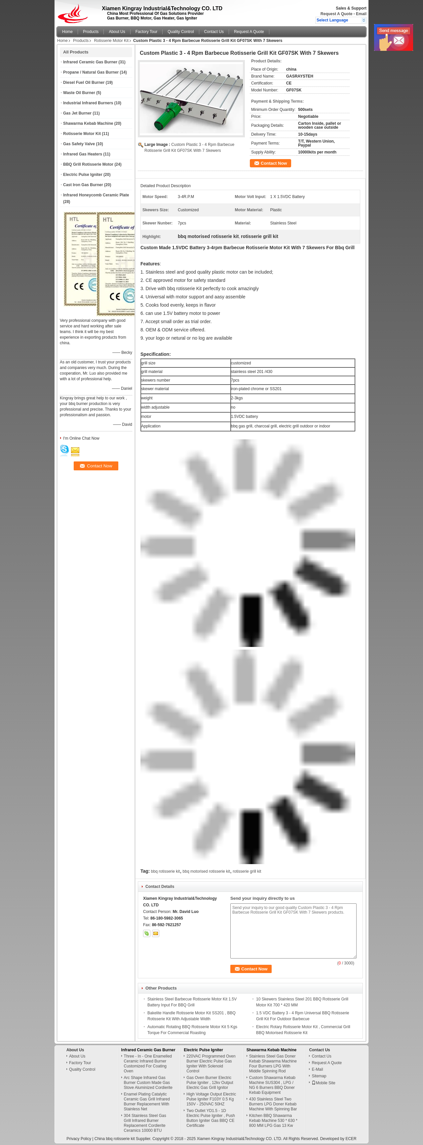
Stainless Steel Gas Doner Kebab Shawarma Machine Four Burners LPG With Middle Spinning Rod (273, 1063)
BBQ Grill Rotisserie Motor (88, 164)
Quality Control (181, 31)
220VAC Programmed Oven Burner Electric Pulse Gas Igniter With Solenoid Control (211, 1063)
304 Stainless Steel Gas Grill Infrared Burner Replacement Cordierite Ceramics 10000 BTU (145, 1123)
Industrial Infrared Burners (88, 103)
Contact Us (214, 31)
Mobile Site (323, 1083)
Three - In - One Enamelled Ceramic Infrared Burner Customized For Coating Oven (148, 1063)
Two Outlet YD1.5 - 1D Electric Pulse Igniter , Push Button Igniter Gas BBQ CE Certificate (210, 1118)
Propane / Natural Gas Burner (91, 72)
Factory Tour (146, 31)
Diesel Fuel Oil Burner (83, 82)
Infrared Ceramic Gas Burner (90, 62)
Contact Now (274, 163)
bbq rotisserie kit (165, 871)
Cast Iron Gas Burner (83, 185)
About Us (117, 31)
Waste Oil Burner (79, 92)
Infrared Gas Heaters (82, 154)
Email (361, 14)
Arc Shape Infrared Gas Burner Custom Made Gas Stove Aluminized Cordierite (148, 1082)
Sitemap (319, 1076)
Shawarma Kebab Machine (88, 123)
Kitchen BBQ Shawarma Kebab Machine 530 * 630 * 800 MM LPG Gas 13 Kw (273, 1120)
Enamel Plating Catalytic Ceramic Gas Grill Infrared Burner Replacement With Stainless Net (147, 1101)
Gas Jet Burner (77, 113)
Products (90, 31)
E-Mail (317, 1069)
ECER (350, 1138)
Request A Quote (336, 14)
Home (67, 31)
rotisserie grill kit (247, 871)
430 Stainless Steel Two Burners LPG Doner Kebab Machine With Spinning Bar (273, 1104)
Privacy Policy (78, 1138)
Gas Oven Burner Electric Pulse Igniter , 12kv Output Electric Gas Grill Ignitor (209, 1082)
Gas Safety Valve (79, 144)
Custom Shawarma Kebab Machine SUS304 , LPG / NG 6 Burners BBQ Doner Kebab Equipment (272, 1085)
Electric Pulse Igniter (82, 174)
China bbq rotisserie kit (115, 1138)
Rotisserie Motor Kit (111, 40)
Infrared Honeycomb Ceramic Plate (96, 195)
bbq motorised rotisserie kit (206, 871)
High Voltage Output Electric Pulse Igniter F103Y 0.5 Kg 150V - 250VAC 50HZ (211, 1099)
